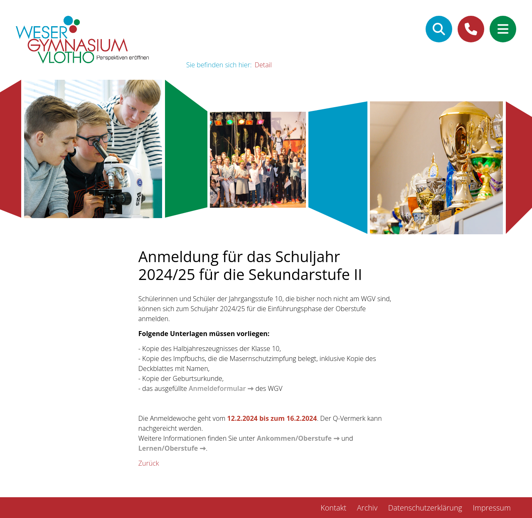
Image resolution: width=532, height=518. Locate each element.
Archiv (367, 508)
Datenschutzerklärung (425, 508)
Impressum (491, 508)
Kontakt (333, 508)
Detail (263, 64)
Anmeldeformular (217, 388)
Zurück (148, 463)
